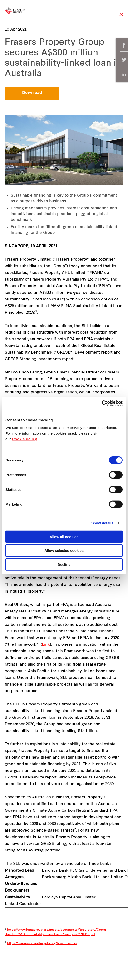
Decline (64, 564)
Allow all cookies (64, 536)
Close (121, 17)
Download (32, 93)
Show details (102, 523)
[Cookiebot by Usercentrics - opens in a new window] (102, 403)
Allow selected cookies (64, 550)
